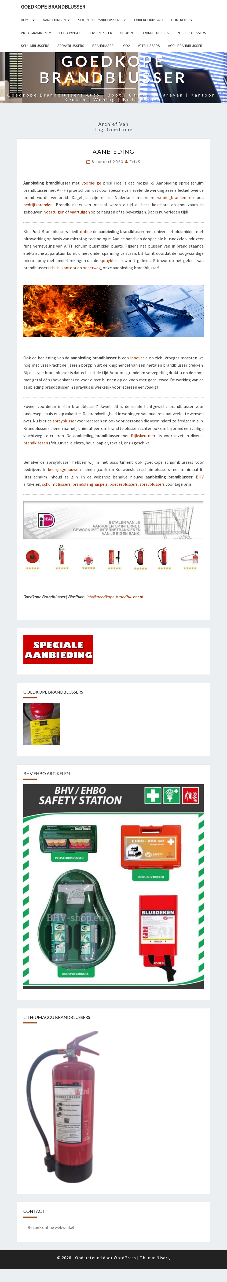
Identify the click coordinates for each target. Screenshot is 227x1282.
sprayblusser (111, 260)
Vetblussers (149, 45)
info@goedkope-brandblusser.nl (114, 596)
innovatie (139, 357)
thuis (55, 267)
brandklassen (35, 442)
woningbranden (171, 197)
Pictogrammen (34, 32)
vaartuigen (80, 212)
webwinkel (64, 1227)
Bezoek (34, 1227)
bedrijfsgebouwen (64, 469)
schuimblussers (56, 484)
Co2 (126, 45)
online (86, 231)
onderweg (92, 267)
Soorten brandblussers (100, 19)
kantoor (68, 267)
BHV (200, 477)
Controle (179, 19)
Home (25, 19)
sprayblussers (152, 484)
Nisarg (163, 1257)
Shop (124, 32)
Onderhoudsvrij (148, 19)
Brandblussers (155, 32)
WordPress (125, 1257)
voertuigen (54, 212)
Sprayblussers (70, 45)
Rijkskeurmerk (144, 435)
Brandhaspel (103, 45)
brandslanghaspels (90, 484)
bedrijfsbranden (38, 204)
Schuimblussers (35, 45)
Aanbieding (113, 151)
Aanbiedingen (54, 19)
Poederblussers (191, 32)
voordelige (91, 183)
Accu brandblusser (185, 45)
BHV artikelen (100, 32)
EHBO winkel (69, 32)
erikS (135, 161)
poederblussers (123, 484)
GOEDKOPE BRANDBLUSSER (53, 6)
